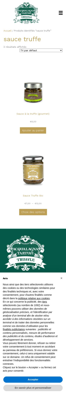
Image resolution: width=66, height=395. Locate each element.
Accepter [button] (33, 379)
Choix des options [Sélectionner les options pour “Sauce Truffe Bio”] (33, 212)
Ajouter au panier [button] (33, 130)
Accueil (8, 30)
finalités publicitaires (14, 329)
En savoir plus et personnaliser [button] (33, 387)
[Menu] (60, 12)
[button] (61, 278)
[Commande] (41, 50)
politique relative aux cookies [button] (34, 298)
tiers (44, 301)
